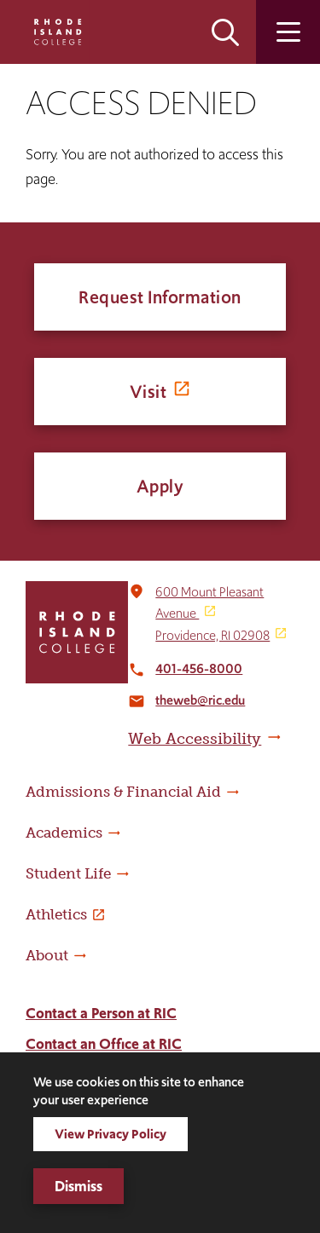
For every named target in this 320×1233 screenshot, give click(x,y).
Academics (64, 832)
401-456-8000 (198, 668)
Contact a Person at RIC (101, 1013)
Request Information (160, 297)
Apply (160, 486)
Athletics (56, 914)
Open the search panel (225, 32)
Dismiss (78, 1186)
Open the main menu (288, 32)
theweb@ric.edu (200, 700)
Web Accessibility (194, 738)
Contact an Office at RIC (104, 1044)
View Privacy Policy (110, 1134)
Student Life (68, 873)
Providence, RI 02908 (212, 635)
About (47, 955)
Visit (148, 391)
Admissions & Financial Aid (123, 791)
